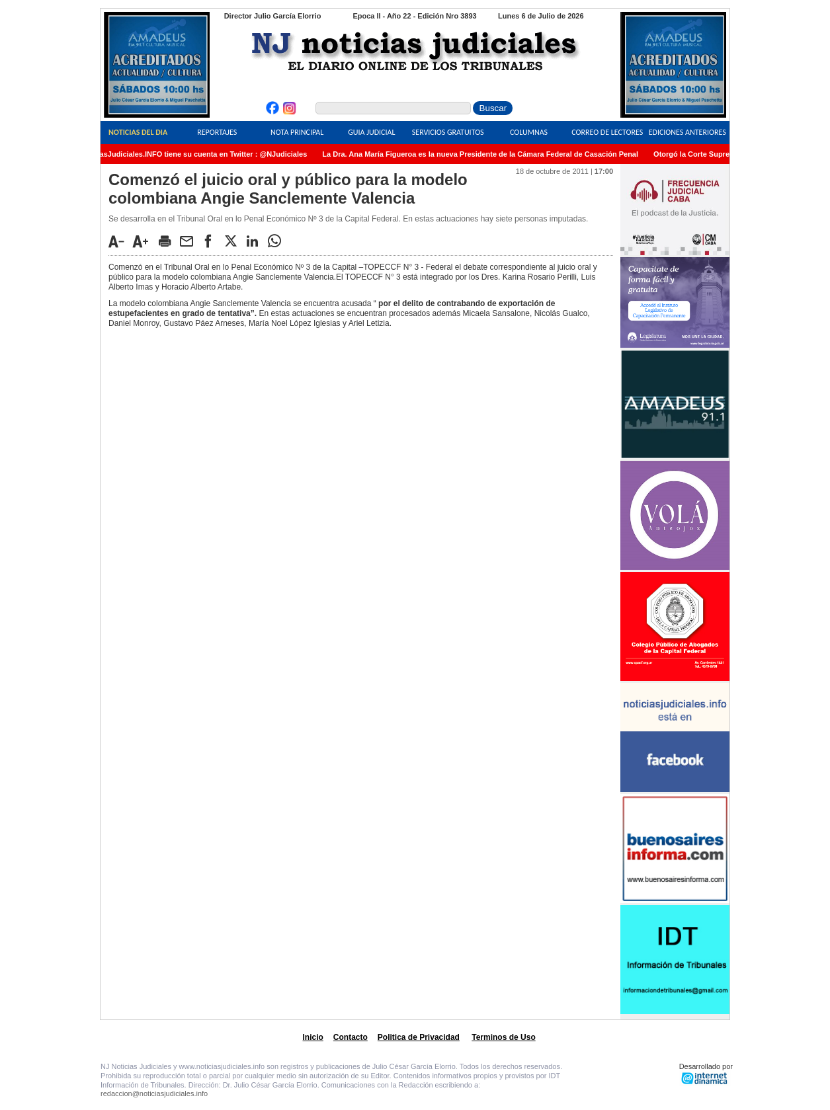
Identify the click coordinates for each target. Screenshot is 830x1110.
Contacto (350, 1037)
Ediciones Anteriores (687, 132)
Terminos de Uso (503, 1037)
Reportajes (217, 132)
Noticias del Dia (137, 132)
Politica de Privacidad (419, 1037)
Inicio (313, 1037)
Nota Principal (296, 132)
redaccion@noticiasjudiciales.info (154, 1093)
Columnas (529, 132)
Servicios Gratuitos (448, 132)
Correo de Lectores (607, 132)
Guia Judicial (371, 132)
